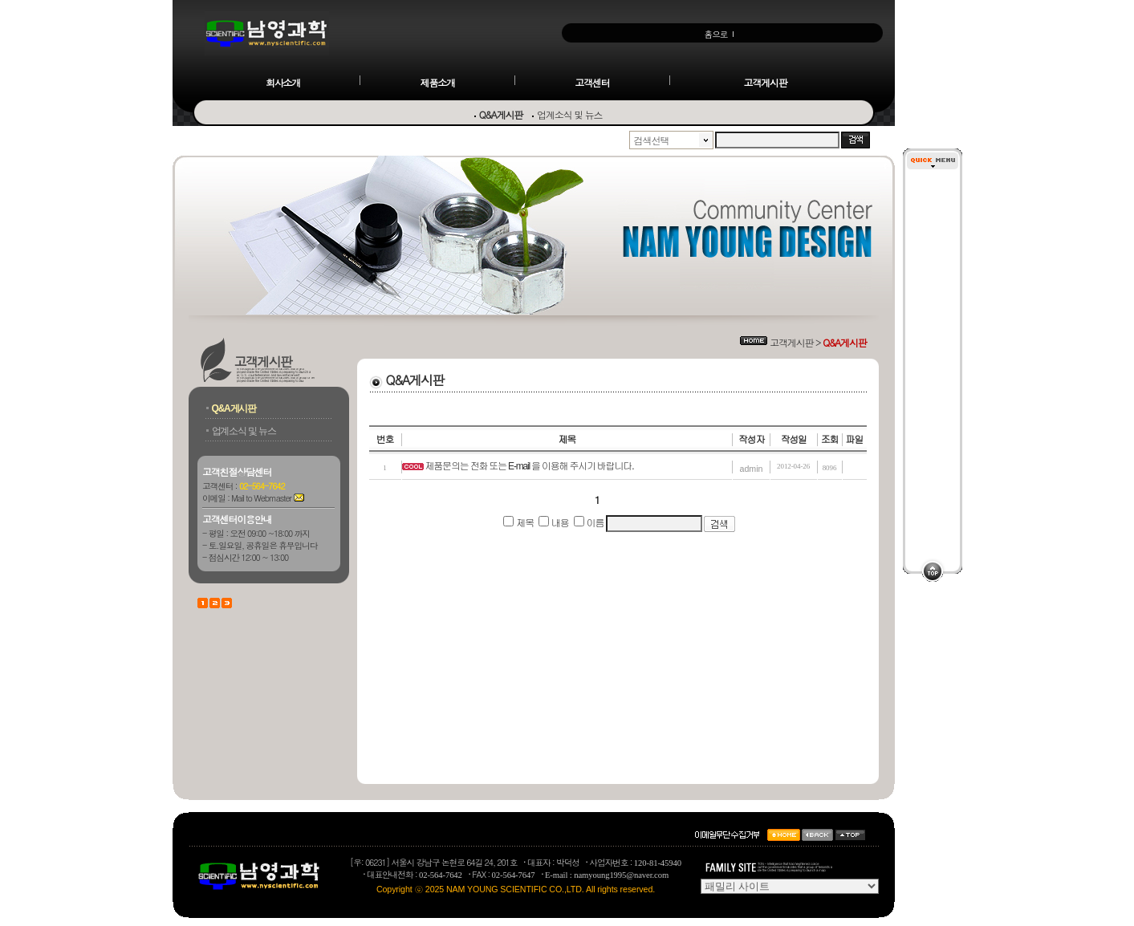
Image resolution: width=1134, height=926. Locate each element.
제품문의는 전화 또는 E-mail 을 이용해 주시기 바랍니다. (529, 466)
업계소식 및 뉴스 (569, 114)
